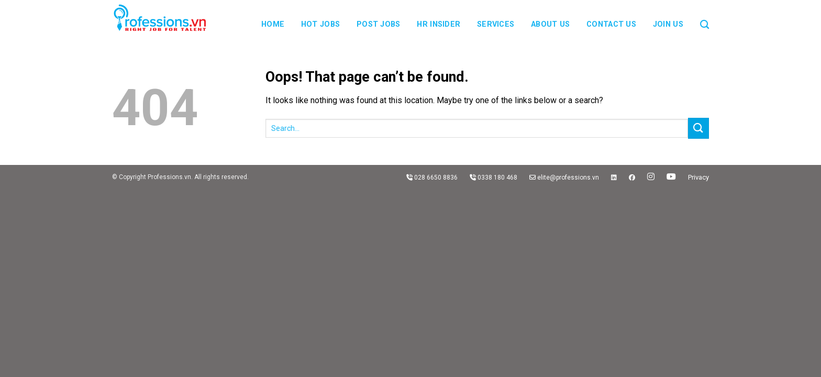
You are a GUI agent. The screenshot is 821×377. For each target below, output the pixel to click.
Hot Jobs (320, 24)
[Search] (704, 18)
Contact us (611, 24)
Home (272, 24)
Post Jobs (379, 24)
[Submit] (698, 128)
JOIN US (668, 24)
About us (550, 24)
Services (495, 24)
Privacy (698, 177)
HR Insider (438, 24)
